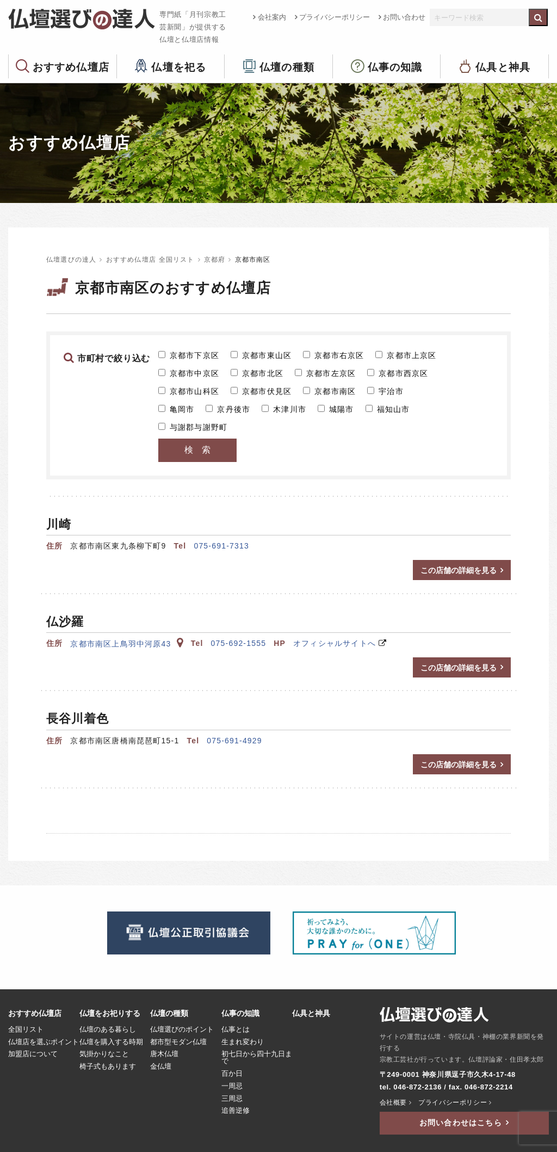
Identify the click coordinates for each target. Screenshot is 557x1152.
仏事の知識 (395, 66)
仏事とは (235, 1029)
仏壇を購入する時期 (111, 1042)
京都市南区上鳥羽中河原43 (126, 643)
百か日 (232, 1073)
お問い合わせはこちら (460, 1122)
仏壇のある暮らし (107, 1029)
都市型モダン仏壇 (178, 1042)
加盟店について (33, 1054)
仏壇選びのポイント (182, 1029)
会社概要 (393, 1102)
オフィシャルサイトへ (334, 643)
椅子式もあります (107, 1066)
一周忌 (232, 1086)
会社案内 (272, 17)
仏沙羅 (65, 622)
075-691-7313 (221, 545)
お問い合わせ (404, 17)
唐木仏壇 (164, 1054)
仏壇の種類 (286, 66)
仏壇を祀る (178, 66)
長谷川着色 (77, 718)
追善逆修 (235, 1110)
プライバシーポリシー (334, 17)
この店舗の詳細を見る (458, 570)
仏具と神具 (502, 66)
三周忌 (232, 1098)
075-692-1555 (239, 643)
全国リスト (26, 1029)
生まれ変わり (242, 1042)
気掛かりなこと (104, 1054)
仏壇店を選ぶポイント (43, 1042)
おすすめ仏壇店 (71, 66)
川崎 (58, 524)
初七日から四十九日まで (256, 1057)
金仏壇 (160, 1066)
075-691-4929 (234, 740)
